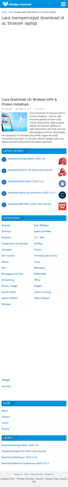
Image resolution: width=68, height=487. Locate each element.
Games (5, 261)
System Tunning (42, 292)
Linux (37, 261)
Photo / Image (9, 286)
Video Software (42, 298)
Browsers (8, 109)
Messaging (39, 267)
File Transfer (8, 255)
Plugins (38, 286)
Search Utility (9, 292)
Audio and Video (42, 231)
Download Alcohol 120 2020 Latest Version (30, 170)
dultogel (6, 380)
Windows (6, 304)
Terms (5, 422)
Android (6, 225)
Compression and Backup (15, 243)
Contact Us (49, 474)
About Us (18, 474)
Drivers (37, 249)
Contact (6, 416)
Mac (4, 267)
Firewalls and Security (45, 255)
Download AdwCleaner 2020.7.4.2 (26, 181)
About (5, 410)
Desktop (38, 243)
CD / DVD (39, 237)
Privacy (5, 429)
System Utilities (10, 298)
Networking (8, 280)
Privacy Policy (37, 474)
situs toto (6, 386)
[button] (63, 4)
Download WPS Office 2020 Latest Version (30, 204)
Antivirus (6, 231)
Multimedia (40, 273)
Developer (7, 249)
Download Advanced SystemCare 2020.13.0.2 (32, 192)
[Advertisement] (34, 62)
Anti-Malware (41, 225)
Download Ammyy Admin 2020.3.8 (26, 158)
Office (37, 280)
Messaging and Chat (12, 273)
